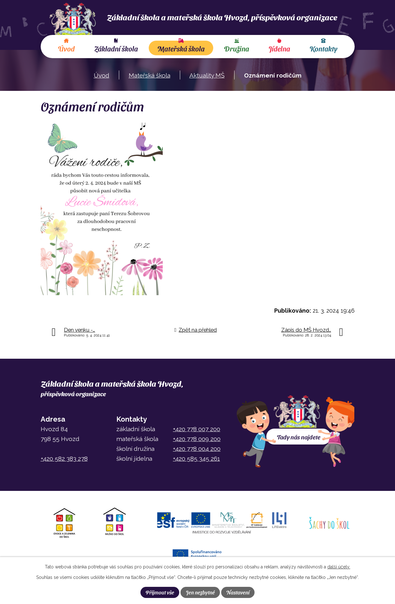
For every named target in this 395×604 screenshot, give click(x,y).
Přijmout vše (160, 592)
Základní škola (116, 48)
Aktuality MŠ (207, 75)
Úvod (66, 48)
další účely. (338, 566)
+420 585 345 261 (196, 458)
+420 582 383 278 (64, 458)
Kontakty (323, 48)
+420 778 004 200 (197, 448)
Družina (236, 48)
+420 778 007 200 (196, 428)
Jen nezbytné (200, 592)
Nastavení (237, 592)
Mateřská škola (181, 48)
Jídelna (279, 48)
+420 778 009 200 (197, 438)
